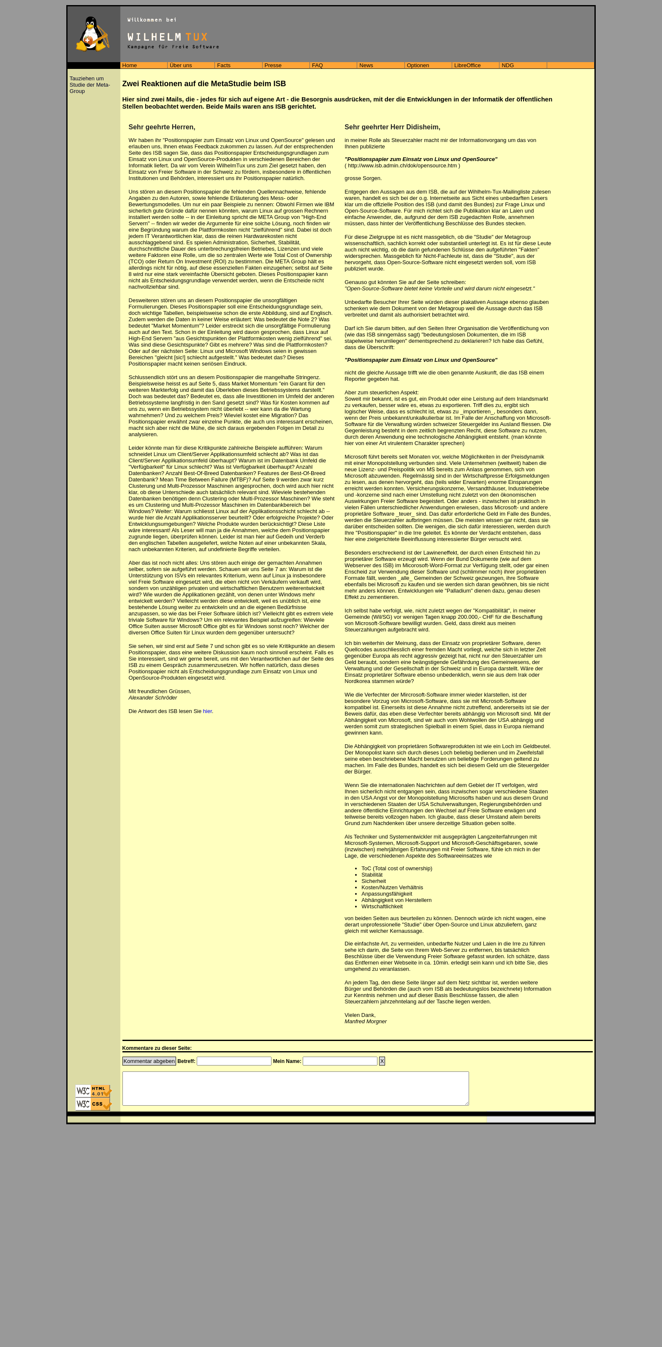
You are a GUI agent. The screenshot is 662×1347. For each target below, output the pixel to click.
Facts (224, 65)
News (366, 65)
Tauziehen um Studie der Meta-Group (90, 84)
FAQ (317, 65)
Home (129, 65)
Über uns (181, 65)
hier (207, 711)
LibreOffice (467, 65)
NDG (508, 65)
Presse (273, 65)
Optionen (418, 65)
